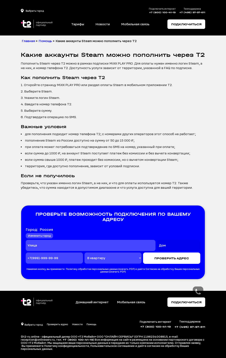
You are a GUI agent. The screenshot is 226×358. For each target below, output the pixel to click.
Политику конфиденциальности (66, 345)
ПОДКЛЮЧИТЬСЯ (186, 24)
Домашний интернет (92, 302)
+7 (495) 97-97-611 (192, 12)
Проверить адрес (57, 324)
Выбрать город (33, 324)
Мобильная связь (135, 24)
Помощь (91, 324)
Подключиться (186, 302)
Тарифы (77, 24)
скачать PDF (126, 269)
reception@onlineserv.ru (38, 339)
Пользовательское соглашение (112, 345)
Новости (102, 24)
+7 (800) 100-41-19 (162, 12)
